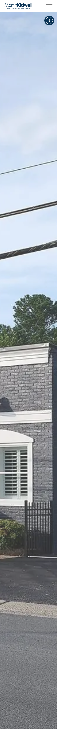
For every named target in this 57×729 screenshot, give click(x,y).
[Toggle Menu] (49, 6)
